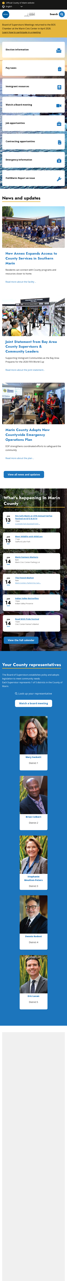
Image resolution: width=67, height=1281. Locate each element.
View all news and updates (24, 474)
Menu (5, 14)
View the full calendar (21, 640)
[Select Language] (14, 6)
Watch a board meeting (33, 703)
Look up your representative (35, 693)
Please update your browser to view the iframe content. (33, 574)
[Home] (29, 14)
